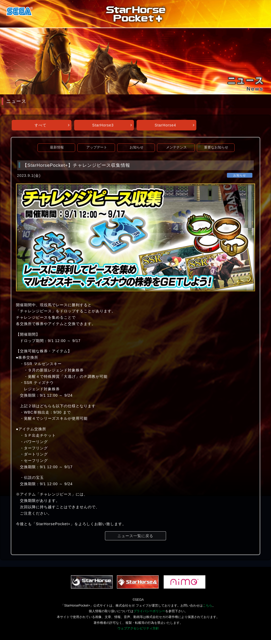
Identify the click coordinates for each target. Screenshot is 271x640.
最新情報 (57, 147)
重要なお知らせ (216, 147)
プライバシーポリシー (149, 611)
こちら (207, 605)
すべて (40, 125)
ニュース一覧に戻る (135, 536)
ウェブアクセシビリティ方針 (138, 628)
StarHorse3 (103, 125)
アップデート (96, 147)
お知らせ (136, 147)
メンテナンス (176, 147)
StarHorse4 (165, 125)
